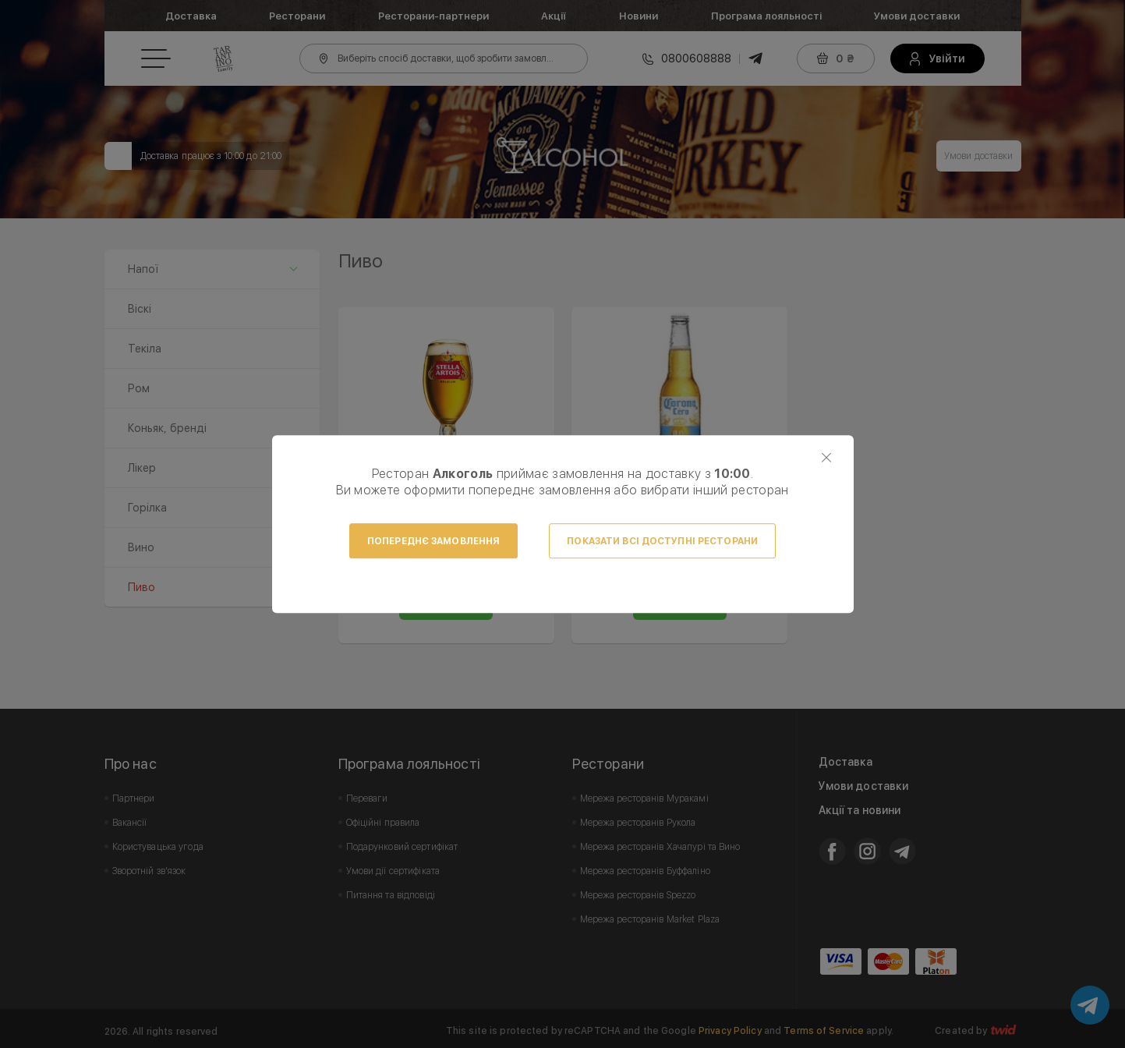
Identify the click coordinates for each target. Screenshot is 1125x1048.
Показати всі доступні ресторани (662, 541)
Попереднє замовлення (433, 541)
